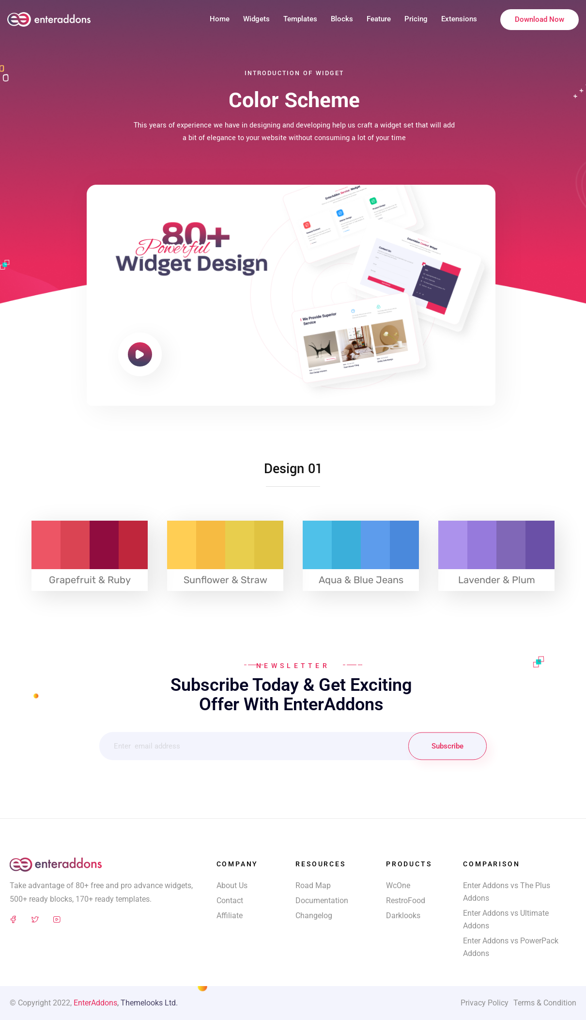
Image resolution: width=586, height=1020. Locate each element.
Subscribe (447, 746)
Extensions (459, 19)
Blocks (342, 19)
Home (220, 19)
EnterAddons (95, 1002)
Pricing (416, 19)
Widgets (256, 19)
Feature (379, 19)
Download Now (539, 19)
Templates (300, 19)
